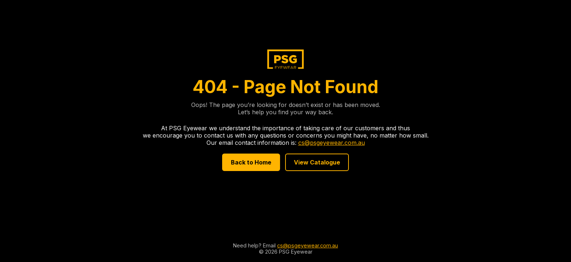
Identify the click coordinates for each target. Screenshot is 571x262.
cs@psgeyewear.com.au (331, 142)
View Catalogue (317, 162)
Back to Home (251, 162)
